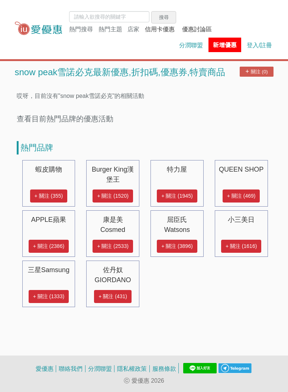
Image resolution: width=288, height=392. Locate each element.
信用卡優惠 (160, 29)
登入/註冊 (259, 45)
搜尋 (164, 17)
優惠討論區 (197, 29)
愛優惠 (45, 368)
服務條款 (164, 368)
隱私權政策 (132, 368)
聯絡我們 (70, 368)
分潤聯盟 (191, 45)
